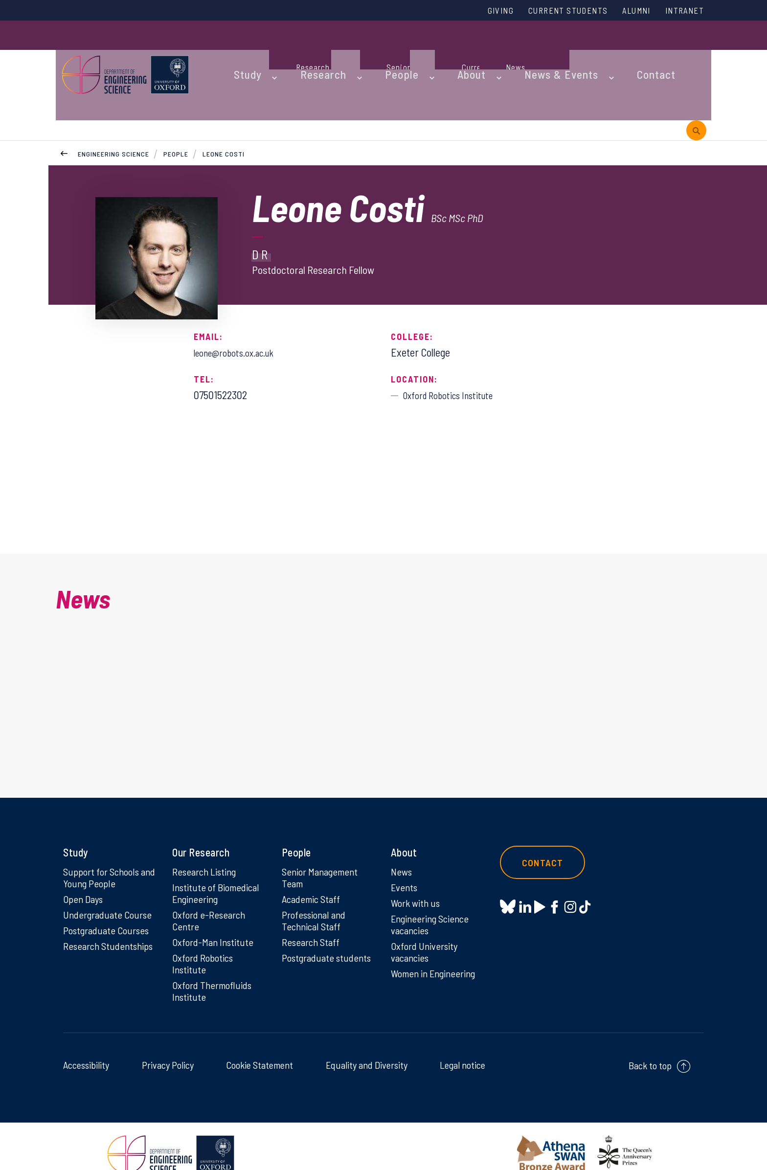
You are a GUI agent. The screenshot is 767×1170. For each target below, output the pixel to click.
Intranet (681, 11)
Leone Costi (224, 92)
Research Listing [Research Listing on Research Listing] (207, 846)
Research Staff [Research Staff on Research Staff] (313, 921)
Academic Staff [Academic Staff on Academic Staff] (313, 875)
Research (306, 50)
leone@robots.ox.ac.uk (241, 291)
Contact (595, 50)
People (374, 50)
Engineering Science (113, 92)
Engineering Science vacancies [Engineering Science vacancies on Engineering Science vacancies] (432, 902)
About (435, 50)
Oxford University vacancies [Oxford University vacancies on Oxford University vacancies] (426, 932)
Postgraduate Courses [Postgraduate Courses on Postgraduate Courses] (109, 908)
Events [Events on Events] (405, 862)
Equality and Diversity (366, 1049)
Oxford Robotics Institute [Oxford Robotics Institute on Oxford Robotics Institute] (204, 944)
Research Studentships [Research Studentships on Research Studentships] (90, 932)
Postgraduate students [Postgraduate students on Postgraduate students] (310, 944)
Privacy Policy (168, 1049)
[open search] (696, 50)
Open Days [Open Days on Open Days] (84, 875)
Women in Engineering (437, 954)
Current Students (549, 11)
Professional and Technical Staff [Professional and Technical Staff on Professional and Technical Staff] (316, 898)
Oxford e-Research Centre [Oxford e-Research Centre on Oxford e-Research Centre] (210, 898)
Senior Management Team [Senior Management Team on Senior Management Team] (323, 852)
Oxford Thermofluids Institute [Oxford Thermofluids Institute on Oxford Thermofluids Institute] (214, 974)
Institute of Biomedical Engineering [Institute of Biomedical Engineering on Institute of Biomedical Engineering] (218, 869)
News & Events (513, 50)
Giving (473, 11)
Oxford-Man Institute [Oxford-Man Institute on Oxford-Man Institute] (214, 921)
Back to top (650, 1049)
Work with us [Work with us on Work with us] (417, 879)
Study (240, 50)
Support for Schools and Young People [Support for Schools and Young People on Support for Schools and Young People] (103, 852)
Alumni (626, 11)
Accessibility (86, 1049)
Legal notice (462, 1049)
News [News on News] (402, 846)
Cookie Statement (259, 1049)
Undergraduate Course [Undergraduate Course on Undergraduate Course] (110, 892)
